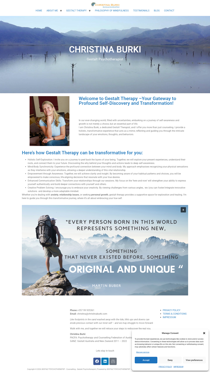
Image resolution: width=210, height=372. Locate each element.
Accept (146, 360)
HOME (39, 10)
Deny (170, 360)
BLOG (157, 10)
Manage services (142, 352)
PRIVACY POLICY (165, 367)
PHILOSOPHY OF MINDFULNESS (112, 10)
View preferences (194, 360)
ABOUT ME (52, 10)
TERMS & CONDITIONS (175, 313)
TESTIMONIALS (141, 10)
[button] (204, 333)
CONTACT (169, 10)
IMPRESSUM (178, 367)
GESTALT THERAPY (76, 10)
